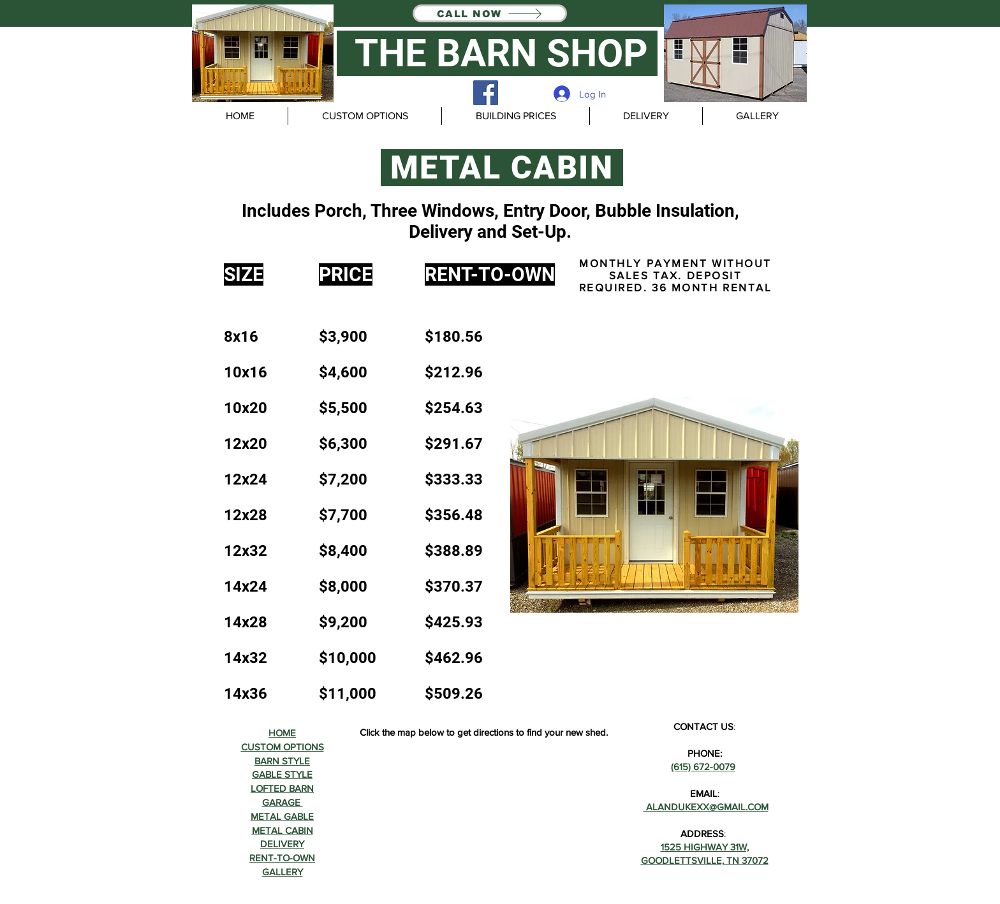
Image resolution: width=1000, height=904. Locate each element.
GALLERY (282, 871)
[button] (263, 53)
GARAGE (282, 802)
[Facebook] (485, 92)
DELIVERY (282, 843)
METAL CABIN (282, 830)
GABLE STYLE (282, 774)
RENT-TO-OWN (282, 857)
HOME (282, 732)
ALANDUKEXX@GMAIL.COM (705, 806)
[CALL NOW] (490, 13)
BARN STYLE (282, 760)
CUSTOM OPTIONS (282, 746)
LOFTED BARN (282, 788)
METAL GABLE (282, 816)
